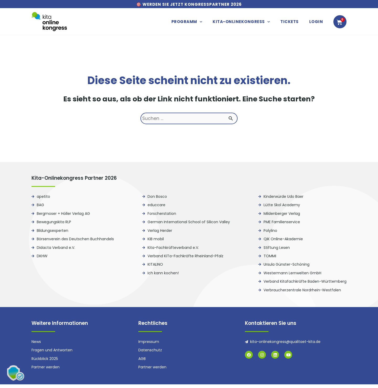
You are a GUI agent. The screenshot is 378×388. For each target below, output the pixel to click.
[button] (15, 372)
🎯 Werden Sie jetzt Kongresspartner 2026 (189, 4)
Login (316, 21)
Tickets (289, 21)
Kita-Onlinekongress (241, 22)
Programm (186, 22)
